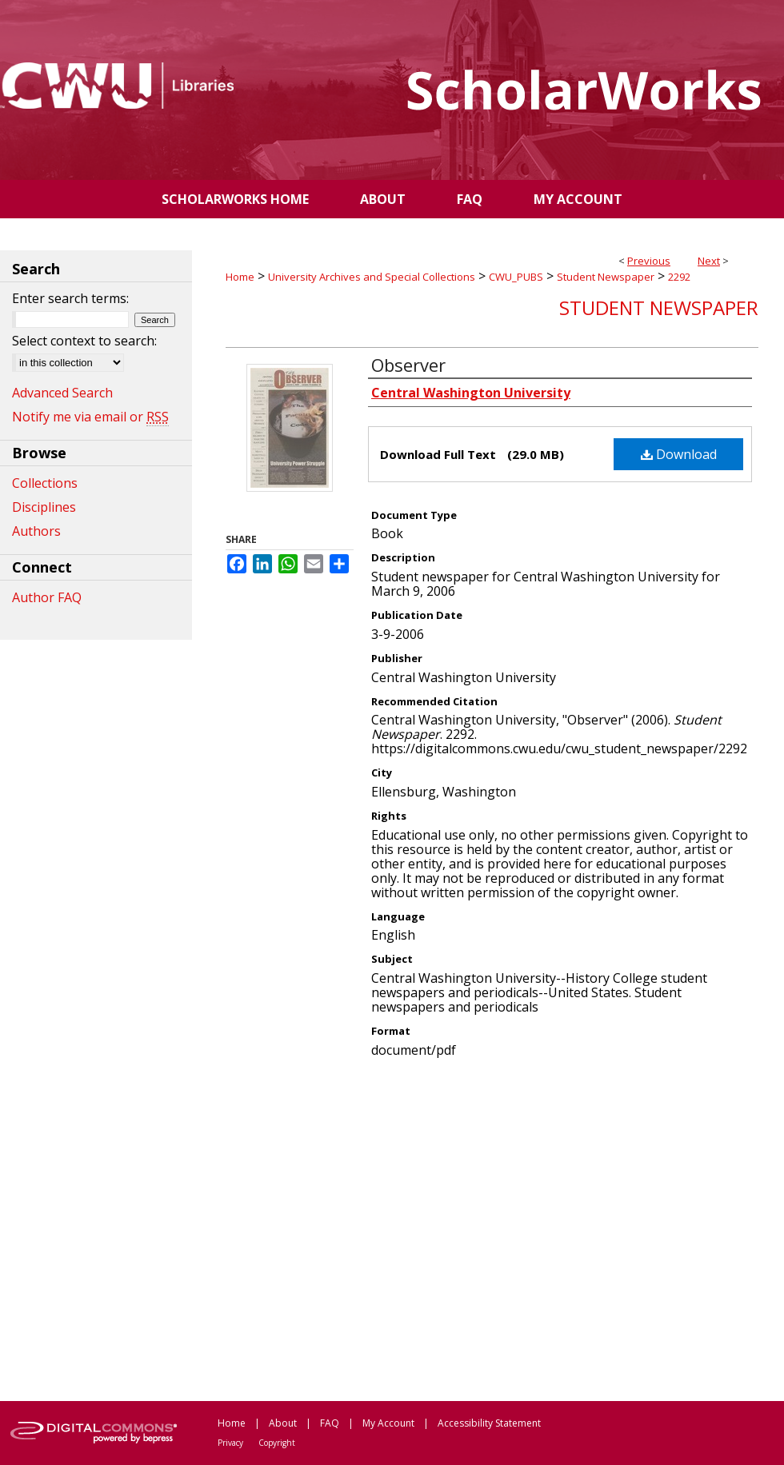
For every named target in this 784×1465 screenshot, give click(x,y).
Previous (648, 260)
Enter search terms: (70, 298)
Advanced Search (62, 392)
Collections (45, 483)
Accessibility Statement (489, 1423)
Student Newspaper (605, 276)
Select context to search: (84, 340)
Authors (36, 531)
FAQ (329, 1423)
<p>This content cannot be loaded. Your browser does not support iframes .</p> (492, 1228)
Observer (408, 365)
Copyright (276, 1442)
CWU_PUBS (516, 276)
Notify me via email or (90, 416)
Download (679, 454)
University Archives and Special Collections (371, 276)
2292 (679, 276)
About (283, 1423)
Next (709, 260)
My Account (388, 1423)
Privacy (230, 1442)
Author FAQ (47, 597)
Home (240, 276)
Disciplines (44, 507)
